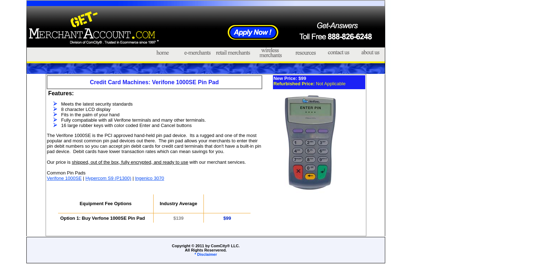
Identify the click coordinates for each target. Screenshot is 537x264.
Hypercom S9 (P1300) (108, 178)
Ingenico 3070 (149, 178)
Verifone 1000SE (64, 178)
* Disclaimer (206, 254)
